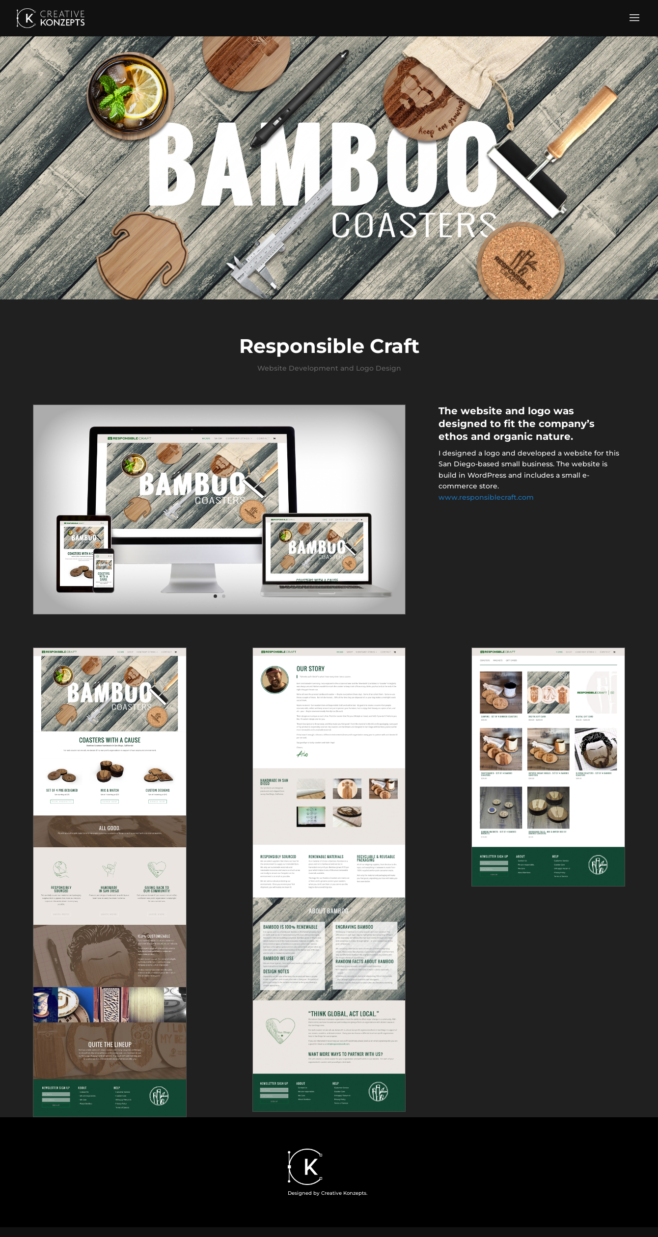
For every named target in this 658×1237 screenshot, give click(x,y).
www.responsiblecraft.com (486, 497)
